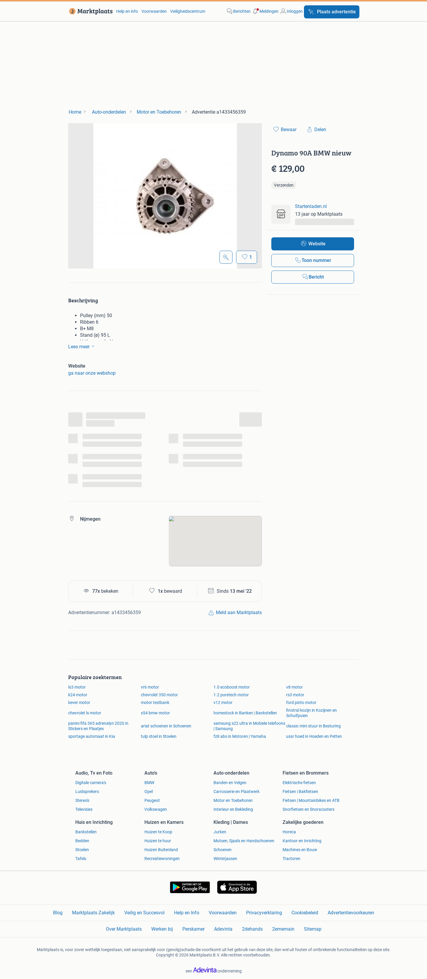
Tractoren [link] (291, 858)
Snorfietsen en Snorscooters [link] (308, 809)
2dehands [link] (252, 929)
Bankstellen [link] (86, 831)
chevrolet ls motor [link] (84, 713)
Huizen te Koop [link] (158, 831)
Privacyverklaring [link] (264, 913)
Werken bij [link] (162, 929)
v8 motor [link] (294, 687)
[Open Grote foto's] (225, 257)
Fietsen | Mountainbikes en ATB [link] (311, 800)
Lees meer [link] (82, 346)
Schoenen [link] (223, 849)
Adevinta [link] (223, 929)
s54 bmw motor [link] (155, 713)
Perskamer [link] (193, 929)
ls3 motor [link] (77, 687)
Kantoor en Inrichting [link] (302, 840)
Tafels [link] (80, 858)
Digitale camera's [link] (90, 782)
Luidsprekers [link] (87, 791)
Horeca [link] (289, 831)
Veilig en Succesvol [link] (144, 913)
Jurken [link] (220, 831)
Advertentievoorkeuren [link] (351, 913)
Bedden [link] (82, 840)
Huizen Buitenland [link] (161, 849)
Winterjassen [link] (225, 858)
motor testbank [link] (155, 702)
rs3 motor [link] (295, 694)
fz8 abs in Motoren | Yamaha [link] (240, 736)
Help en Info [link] (186, 913)
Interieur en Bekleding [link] (233, 809)
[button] (265, 11)
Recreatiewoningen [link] (162, 858)
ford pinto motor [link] (301, 702)
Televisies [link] (84, 809)
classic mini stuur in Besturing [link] (313, 726)
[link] (89, 11)
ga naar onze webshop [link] (92, 373)
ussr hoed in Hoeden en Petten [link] (314, 736)
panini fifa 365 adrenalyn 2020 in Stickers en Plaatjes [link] (98, 726)
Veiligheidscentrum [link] (187, 11)
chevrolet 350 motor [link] (159, 694)
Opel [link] (148, 791)
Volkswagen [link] (155, 809)
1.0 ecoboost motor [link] (232, 687)
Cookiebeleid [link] (304, 913)
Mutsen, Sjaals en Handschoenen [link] (244, 840)
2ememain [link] (283, 929)
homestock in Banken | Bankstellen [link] (245, 713)
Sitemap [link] (312, 929)
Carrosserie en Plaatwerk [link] (236, 791)
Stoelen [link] (82, 849)
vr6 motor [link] (150, 687)
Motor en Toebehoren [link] (233, 800)
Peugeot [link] (152, 800)
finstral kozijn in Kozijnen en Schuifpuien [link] (311, 713)
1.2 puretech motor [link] (231, 694)
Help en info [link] (127, 11)
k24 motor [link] (77, 694)
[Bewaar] (246, 257)
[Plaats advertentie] (331, 11)
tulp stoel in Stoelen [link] (158, 736)
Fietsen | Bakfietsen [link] (300, 791)
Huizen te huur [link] (157, 840)
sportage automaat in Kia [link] (91, 736)
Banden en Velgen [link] (230, 782)
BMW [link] (149, 782)
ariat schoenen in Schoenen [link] (166, 726)
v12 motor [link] (223, 702)
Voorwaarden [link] (154, 11)
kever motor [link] (79, 702)
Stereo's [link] (82, 800)
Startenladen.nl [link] (311, 206)
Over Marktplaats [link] (124, 929)
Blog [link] (58, 913)
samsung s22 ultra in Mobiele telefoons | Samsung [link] (249, 726)
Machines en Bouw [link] (300, 849)
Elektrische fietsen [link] (299, 782)
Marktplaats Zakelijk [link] (93, 913)
